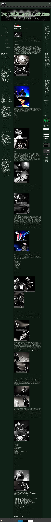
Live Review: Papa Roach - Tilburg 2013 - (23, 500)
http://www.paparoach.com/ (23, 350)
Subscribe (46, 138)
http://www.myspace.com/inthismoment (31, 53)
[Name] (46, 134)
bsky (13, 1)
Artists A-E (6, 28)
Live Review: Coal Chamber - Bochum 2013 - (24, 501)
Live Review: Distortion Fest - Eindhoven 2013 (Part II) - (26, 498)
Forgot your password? (46, 157)
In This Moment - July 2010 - (22, 507)
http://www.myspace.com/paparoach (33, 350)
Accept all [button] (20, 520)
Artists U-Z (6, 33)
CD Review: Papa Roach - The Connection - (24, 503)
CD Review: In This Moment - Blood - (23, 504)
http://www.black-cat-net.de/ (18, 493)
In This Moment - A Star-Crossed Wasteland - (24, 508)
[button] (14, 516)
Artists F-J (6, 29)
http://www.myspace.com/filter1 (18, 191)
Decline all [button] (25, 520)
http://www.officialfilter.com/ (27, 190)
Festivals (6, 27)
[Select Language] (17, 26)
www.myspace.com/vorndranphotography (29, 493)
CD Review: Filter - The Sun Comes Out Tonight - (25, 502)
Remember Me (46, 147)
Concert (4, 25)
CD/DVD (3, 35)
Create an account (46, 161)
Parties (3, 44)
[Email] (46, 136)
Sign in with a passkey (47, 151)
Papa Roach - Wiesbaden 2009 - (22, 509)
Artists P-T (6, 32)
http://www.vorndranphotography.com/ (30, 492)
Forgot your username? (46, 159)
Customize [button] (30, 520)
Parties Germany (7, 46)
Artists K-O (6, 31)
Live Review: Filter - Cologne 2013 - (23, 499)
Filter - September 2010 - (21, 505)
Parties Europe (7, 47)
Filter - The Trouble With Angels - (22, 506)
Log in (47, 154)
